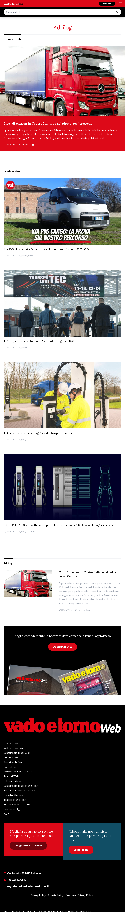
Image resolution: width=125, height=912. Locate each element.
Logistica (26, 439)
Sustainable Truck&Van (17, 752)
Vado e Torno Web (14, 748)
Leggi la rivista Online (28, 845)
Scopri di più (81, 849)
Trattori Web (11, 776)
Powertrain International (18, 771)
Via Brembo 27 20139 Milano (22, 873)
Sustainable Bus (13, 762)
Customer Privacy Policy (79, 895)
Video (30, 256)
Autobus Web (11, 757)
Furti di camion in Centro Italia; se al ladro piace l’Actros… (48, 123)
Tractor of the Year (15, 799)
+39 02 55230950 (15, 879)
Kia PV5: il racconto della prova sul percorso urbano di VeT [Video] (48, 249)
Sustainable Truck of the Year (21, 785)
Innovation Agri (12, 809)
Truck (33, 531)
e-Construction (12, 781)
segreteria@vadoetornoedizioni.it (26, 886)
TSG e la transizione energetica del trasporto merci (38, 433)
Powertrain (10, 767)
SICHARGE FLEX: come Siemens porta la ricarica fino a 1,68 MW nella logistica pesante (61, 525)
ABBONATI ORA (62, 647)
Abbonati (107, 3)
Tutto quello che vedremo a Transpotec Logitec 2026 (39, 341)
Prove (24, 256)
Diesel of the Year (14, 795)
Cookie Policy (55, 895)
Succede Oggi (28, 144)
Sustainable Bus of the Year (19, 790)
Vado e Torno (11, 743)
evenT (7, 814)
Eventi (24, 347)
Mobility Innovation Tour (18, 804)
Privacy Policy (38, 895)
